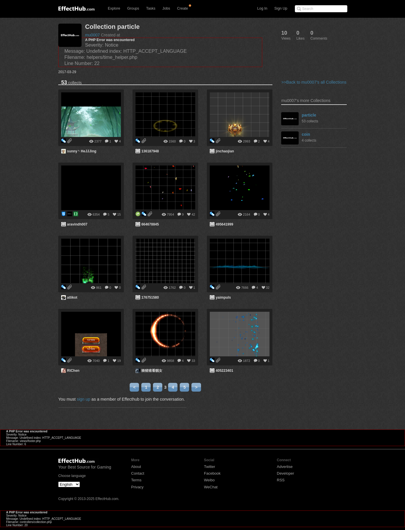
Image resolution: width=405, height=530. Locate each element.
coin (306, 134)
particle (309, 115)
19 (119, 360)
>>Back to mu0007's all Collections (313, 82)
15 (119, 214)
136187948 (150, 151)
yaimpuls (223, 297)
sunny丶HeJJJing (81, 151)
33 (193, 360)
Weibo (209, 480)
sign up (83, 399)
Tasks (150, 8)
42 (193, 214)
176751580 (150, 297)
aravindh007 (77, 224)
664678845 (150, 224)
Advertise (285, 466)
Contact (137, 473)
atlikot (72, 297)
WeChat (211, 487)
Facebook (212, 473)
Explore (114, 8)
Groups (133, 8)
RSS (281, 480)
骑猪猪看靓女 (151, 371)
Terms (136, 480)
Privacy (137, 487)
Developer (285, 473)
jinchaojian (225, 151)
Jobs (166, 8)
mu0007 (92, 35)
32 (268, 287)
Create (182, 8)
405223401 (224, 371)
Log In (262, 8)
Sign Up (280, 8)
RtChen (73, 371)
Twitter (209, 466)
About (136, 466)
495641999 (224, 224)
